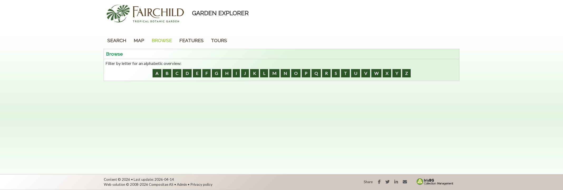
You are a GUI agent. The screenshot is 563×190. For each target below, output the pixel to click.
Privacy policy (201, 184)
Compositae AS (161, 184)
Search (116, 40)
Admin (182, 184)
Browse (162, 40)
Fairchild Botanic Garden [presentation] (119, 17)
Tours (219, 40)
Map (139, 40)
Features (191, 40)
